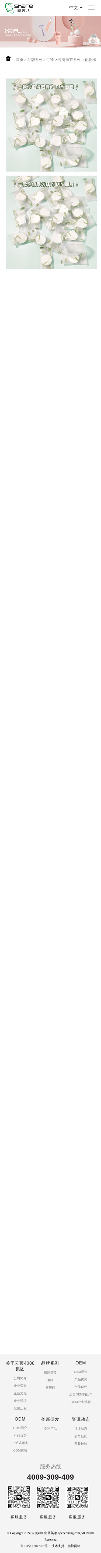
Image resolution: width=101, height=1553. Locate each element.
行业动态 (80, 1429)
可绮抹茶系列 (69, 60)
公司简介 (20, 1378)
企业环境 (20, 1401)
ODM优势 (20, 1450)
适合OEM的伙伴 (81, 1394)
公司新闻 (80, 1436)
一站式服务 (20, 1443)
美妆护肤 (80, 1444)
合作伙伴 (80, 1387)
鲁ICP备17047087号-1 (35, 1546)
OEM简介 (81, 1372)
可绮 (50, 60)
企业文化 (20, 1393)
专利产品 (50, 1429)
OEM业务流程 (81, 1402)
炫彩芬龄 (50, 1372)
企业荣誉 (20, 1386)
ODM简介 (20, 1428)
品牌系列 (35, 60)
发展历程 (20, 1408)
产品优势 (80, 1379)
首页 (19, 60)
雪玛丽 (50, 1388)
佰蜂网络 (74, 1546)
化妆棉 (90, 60)
